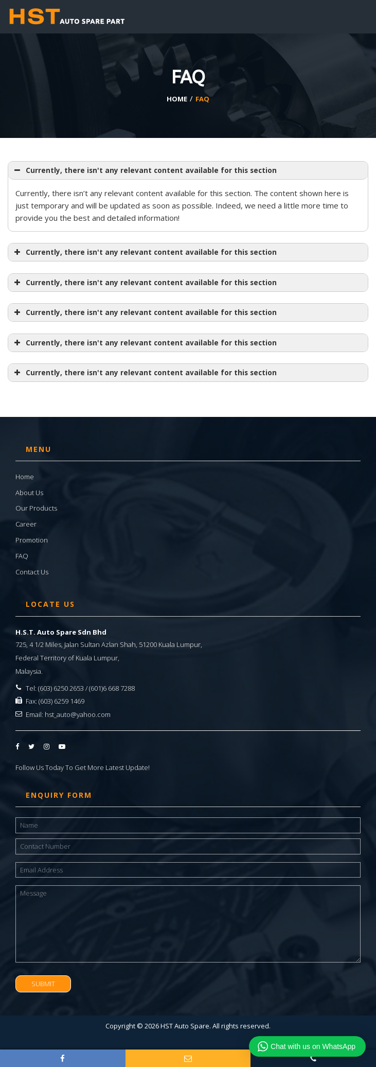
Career (26, 524)
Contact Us (31, 571)
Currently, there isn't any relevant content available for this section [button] (144, 170)
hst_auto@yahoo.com (78, 714)
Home (24, 476)
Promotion (31, 540)
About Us (29, 492)
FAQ (21, 556)
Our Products (36, 508)
